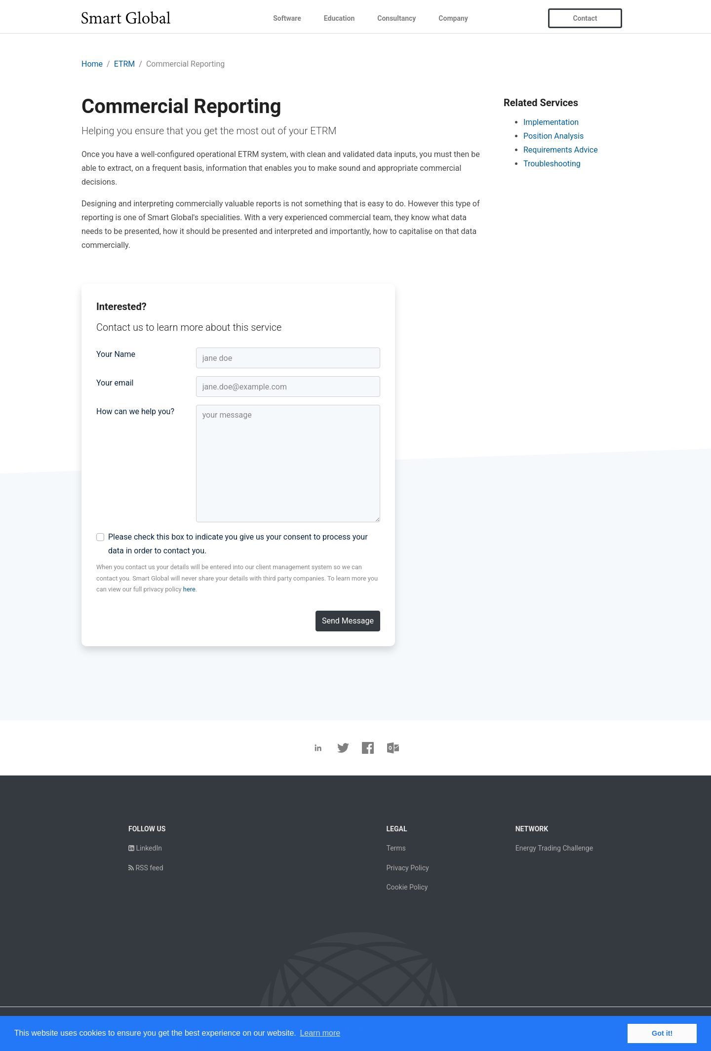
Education (339, 18)
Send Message (348, 620)
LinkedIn (145, 848)
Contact (585, 18)
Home (92, 64)
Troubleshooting (552, 163)
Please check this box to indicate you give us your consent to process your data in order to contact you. (238, 543)
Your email (114, 383)
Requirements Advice (560, 150)
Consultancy (396, 18)
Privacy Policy (407, 868)
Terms (395, 848)
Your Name (115, 354)
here (189, 589)
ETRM (124, 64)
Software (287, 18)
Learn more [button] (320, 1033)
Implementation (551, 122)
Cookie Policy (407, 887)
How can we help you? (135, 411)
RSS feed (145, 868)
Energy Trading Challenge (554, 848)
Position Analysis (553, 136)
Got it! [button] (662, 1033)
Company (453, 18)
